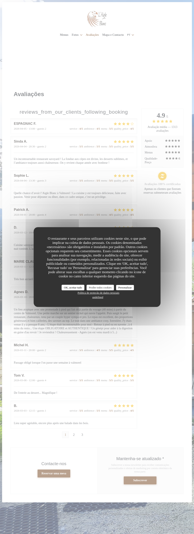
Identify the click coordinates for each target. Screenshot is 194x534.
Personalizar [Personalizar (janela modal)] (125, 287)
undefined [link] (97, 297)
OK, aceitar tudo (73, 287)
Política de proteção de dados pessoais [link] (98, 292)
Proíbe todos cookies (100, 287)
